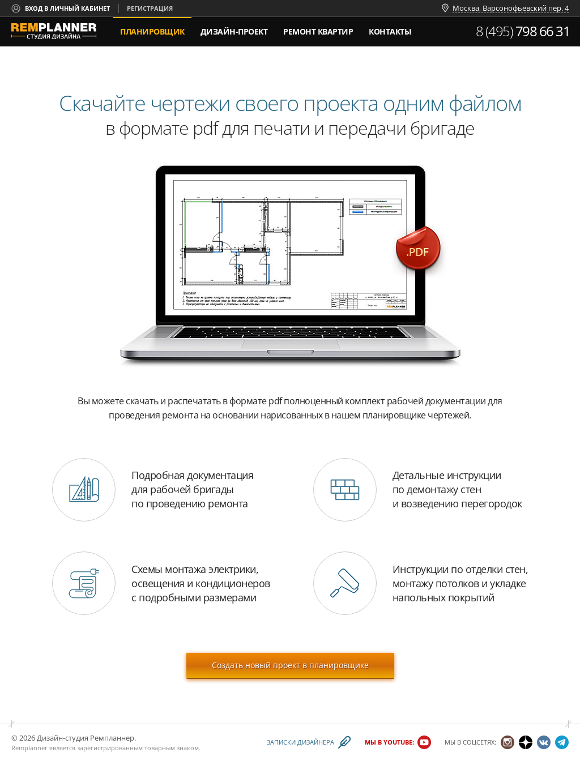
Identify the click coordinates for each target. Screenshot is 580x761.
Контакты (390, 31)
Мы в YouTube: (389, 742)
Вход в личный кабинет (67, 8)
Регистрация (150, 8)
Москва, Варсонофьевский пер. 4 (511, 8)
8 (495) (523, 31)
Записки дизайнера (300, 742)
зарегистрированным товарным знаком (138, 747)
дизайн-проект (234, 27)
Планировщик (152, 31)
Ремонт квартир (318, 31)
